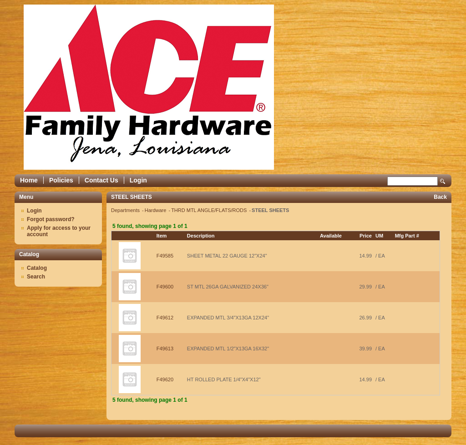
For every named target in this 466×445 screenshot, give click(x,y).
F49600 (165, 286)
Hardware (156, 210)
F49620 (165, 379)
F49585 (165, 255)
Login (138, 180)
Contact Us (101, 180)
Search (443, 181)
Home (29, 180)
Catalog (37, 268)
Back (440, 197)
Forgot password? (51, 219)
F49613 (165, 348)
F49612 (165, 317)
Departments (126, 210)
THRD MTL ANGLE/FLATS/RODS (209, 210)
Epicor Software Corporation (149, 87)
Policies (61, 180)
